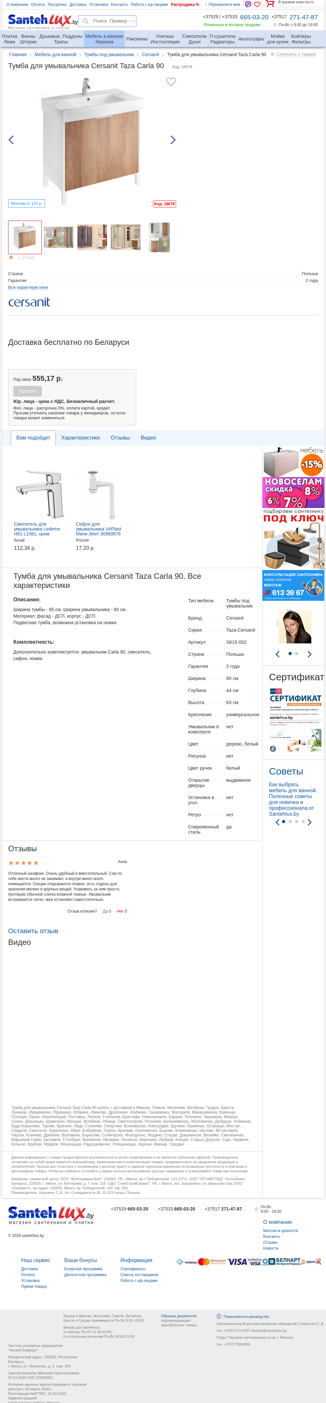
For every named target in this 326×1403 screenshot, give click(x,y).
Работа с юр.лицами (149, 4)
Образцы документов (179, 1316)
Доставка (77, 4)
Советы (286, 771)
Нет (120, 911)
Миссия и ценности (280, 1230)
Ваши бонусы (80, 1260)
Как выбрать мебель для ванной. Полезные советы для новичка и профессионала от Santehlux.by (293, 799)
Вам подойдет (33, 437)
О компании (17, 4)
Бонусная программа (83, 1269)
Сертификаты (133, 1269)
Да (105, 911)
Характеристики (80, 437)
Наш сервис (35, 1260)
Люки (9, 36)
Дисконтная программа (85, 1274)
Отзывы (120, 437)
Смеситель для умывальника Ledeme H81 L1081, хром (37, 528)
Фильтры (301, 36)
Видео (148, 437)
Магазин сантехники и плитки (39, 27)
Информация (137, 1260)
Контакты (119, 4)
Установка (98, 4)
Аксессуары (251, 38)
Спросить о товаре (296, 54)
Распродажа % (185, 4)
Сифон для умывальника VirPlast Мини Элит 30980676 (98, 528)
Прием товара (34, 1286)
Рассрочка (57, 4)
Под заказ (28, 391)
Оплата (38, 4)
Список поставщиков (139, 1274)
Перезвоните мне (223, 4)
